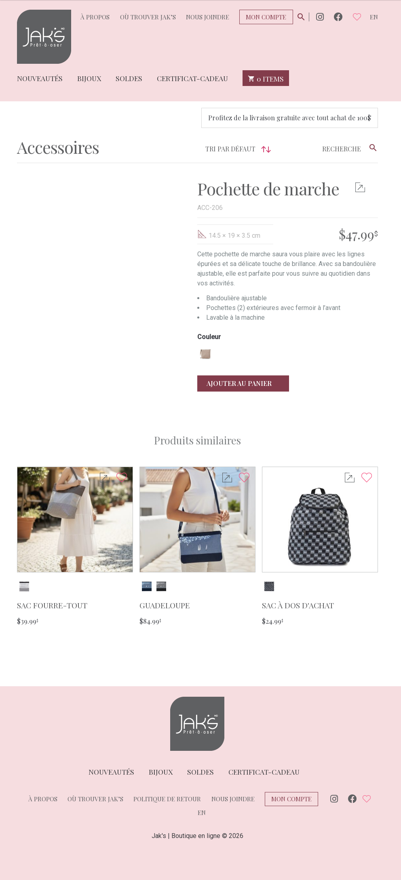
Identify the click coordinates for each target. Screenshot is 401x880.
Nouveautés (40, 77)
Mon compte (266, 17)
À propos (95, 17)
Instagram (320, 16)
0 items (266, 78)
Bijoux (89, 77)
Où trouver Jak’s (148, 17)
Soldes (129, 77)
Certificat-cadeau (192, 77)
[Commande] (200, 149)
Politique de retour (167, 799)
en (374, 17)
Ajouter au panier (243, 383)
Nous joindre (207, 17)
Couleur (209, 337)
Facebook (338, 16)
